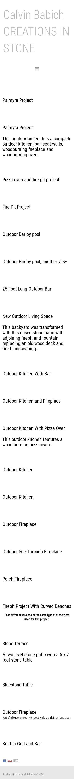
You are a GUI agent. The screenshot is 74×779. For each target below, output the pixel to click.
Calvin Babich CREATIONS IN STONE (36, 31)
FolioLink (22, 774)
